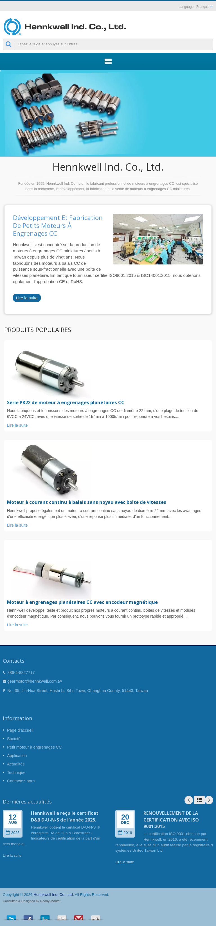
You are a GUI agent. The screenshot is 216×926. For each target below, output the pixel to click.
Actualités (15, 764)
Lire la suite (27, 297)
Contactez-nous (21, 781)
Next (209, 800)
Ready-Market (50, 901)
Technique (16, 772)
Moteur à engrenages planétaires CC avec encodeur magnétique (82, 602)
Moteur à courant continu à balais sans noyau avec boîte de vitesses (86, 502)
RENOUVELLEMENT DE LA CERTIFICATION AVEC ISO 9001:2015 (171, 819)
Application (17, 755)
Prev (188, 800)
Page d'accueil (20, 730)
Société (14, 738)
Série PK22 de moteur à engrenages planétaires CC (65, 402)
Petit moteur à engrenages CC (34, 747)
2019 (125, 833)
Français (202, 7)
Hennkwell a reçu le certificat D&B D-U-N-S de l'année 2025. (64, 816)
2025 (12, 833)
